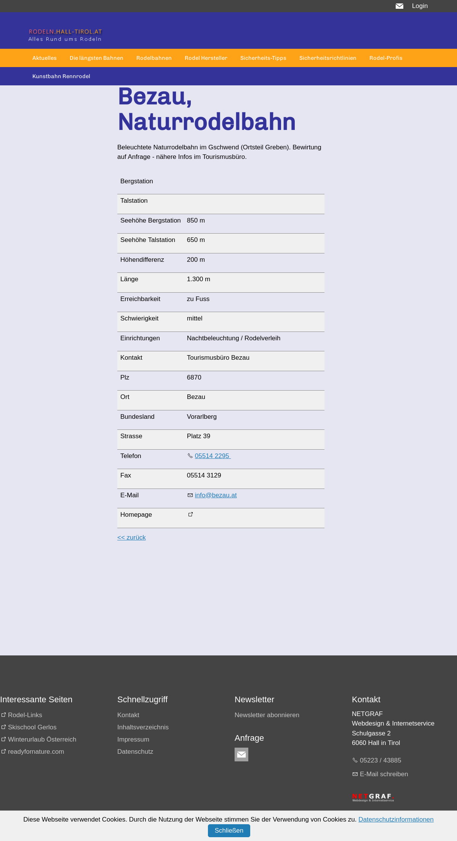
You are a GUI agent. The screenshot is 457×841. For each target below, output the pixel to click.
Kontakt (128, 715)
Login (420, 6)
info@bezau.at (216, 495)
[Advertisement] (217, 602)
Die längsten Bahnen (96, 57)
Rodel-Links (25, 715)
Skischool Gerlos (32, 727)
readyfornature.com (36, 751)
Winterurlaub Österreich (42, 739)
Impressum (133, 739)
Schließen (229, 830)
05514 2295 (213, 456)
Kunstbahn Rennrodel (61, 76)
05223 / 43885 (380, 760)
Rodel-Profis (386, 57)
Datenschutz (135, 751)
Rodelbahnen (154, 57)
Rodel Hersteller (206, 57)
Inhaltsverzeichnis (143, 727)
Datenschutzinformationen (396, 819)
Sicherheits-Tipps (263, 57)
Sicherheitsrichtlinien (327, 57)
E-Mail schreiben (384, 774)
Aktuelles (44, 57)
